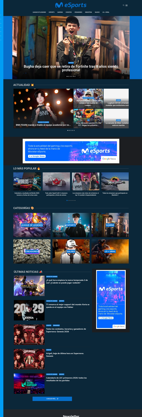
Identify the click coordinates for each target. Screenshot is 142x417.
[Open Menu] (127, 5)
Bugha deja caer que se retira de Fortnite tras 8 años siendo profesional (71, 68)
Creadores (78, 12)
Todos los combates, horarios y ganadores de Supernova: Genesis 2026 (66, 330)
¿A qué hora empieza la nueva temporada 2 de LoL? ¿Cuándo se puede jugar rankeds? (67, 281)
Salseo (97, 12)
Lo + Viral (106, 12)
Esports (51, 12)
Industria (88, 12)
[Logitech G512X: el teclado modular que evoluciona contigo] (118, 98)
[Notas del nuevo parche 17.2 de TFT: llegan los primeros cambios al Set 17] (88, 118)
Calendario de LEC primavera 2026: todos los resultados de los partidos (66, 380)
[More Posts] (52, 399)
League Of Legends (39, 12)
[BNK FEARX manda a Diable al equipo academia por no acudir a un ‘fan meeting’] (43, 108)
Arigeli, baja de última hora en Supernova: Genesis (65, 354)
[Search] (124, 5)
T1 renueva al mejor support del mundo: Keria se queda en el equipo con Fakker (67, 305)
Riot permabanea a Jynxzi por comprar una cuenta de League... (88, 103)
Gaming (60, 12)
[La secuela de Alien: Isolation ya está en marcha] (118, 118)
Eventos (69, 12)
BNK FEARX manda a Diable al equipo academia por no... (43, 125)
